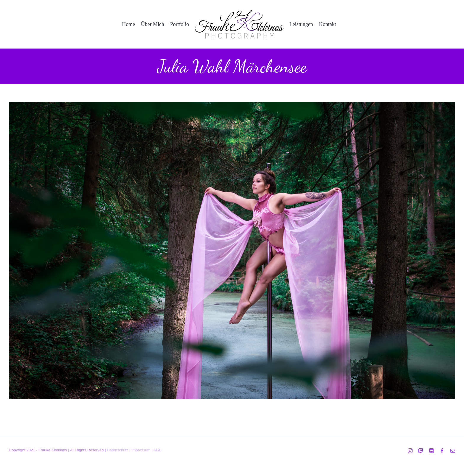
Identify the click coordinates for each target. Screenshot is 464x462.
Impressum (140, 450)
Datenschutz (117, 450)
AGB (157, 450)
